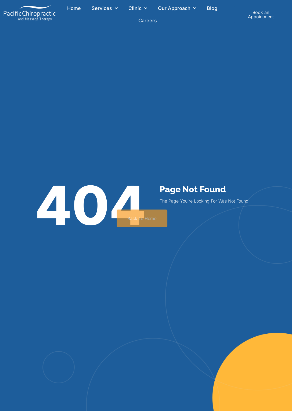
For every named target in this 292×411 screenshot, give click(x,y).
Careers (147, 20)
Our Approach (177, 8)
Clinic (137, 8)
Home (74, 8)
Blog (212, 8)
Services (105, 8)
